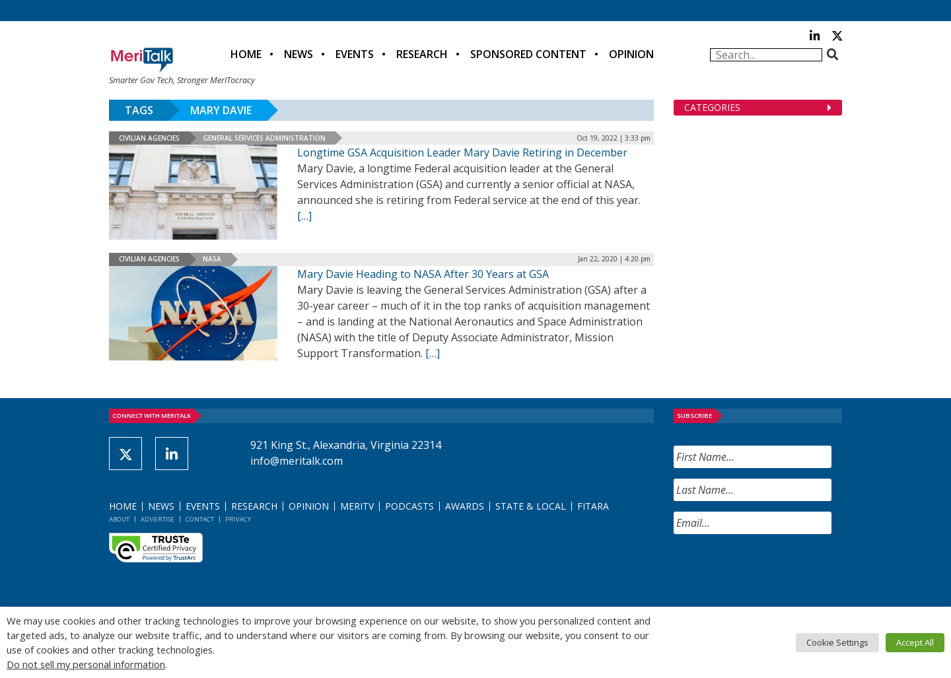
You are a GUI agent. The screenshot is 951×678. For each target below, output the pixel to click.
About (119, 519)
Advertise (157, 519)
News (298, 54)
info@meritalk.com (296, 461)
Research (422, 54)
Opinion (631, 54)
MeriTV (357, 506)
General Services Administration (264, 138)
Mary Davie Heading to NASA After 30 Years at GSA (423, 274)
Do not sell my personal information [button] (86, 664)
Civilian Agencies (149, 138)
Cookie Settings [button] (837, 642)
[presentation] (774, 570)
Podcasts (409, 506)
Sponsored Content (528, 54)
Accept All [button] (915, 642)
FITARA (593, 506)
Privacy (238, 519)
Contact (200, 519)
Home (246, 54)
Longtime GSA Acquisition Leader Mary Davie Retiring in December (462, 152)
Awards (464, 506)
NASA (212, 258)
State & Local (530, 506)
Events (354, 54)
